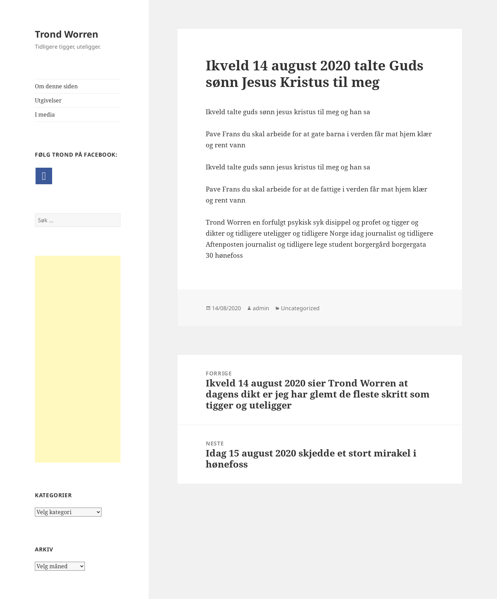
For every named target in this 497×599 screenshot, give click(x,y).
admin (261, 308)
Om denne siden (56, 86)
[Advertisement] (77, 359)
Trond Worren (66, 34)
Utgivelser (48, 100)
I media (45, 114)
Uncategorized (300, 308)
